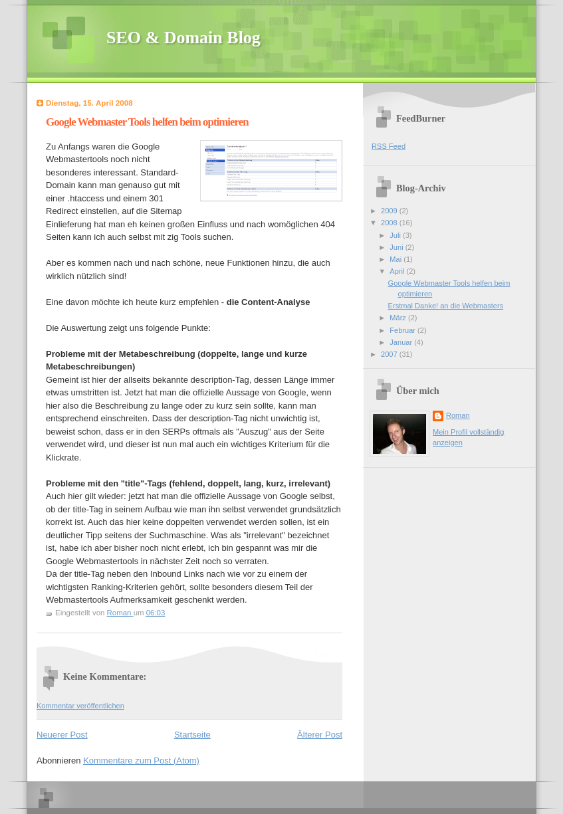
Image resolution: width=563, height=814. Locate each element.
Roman (458, 415)
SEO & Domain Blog (183, 37)
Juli (396, 235)
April (398, 271)
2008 (390, 223)
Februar (403, 330)
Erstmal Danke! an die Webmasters (446, 306)
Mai (396, 259)
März (399, 318)
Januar (402, 342)
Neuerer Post (62, 735)
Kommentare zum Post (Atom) (141, 760)
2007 (390, 354)
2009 (390, 211)
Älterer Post (319, 735)
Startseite (192, 735)
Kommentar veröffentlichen (80, 706)
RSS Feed (388, 146)
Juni (397, 247)
